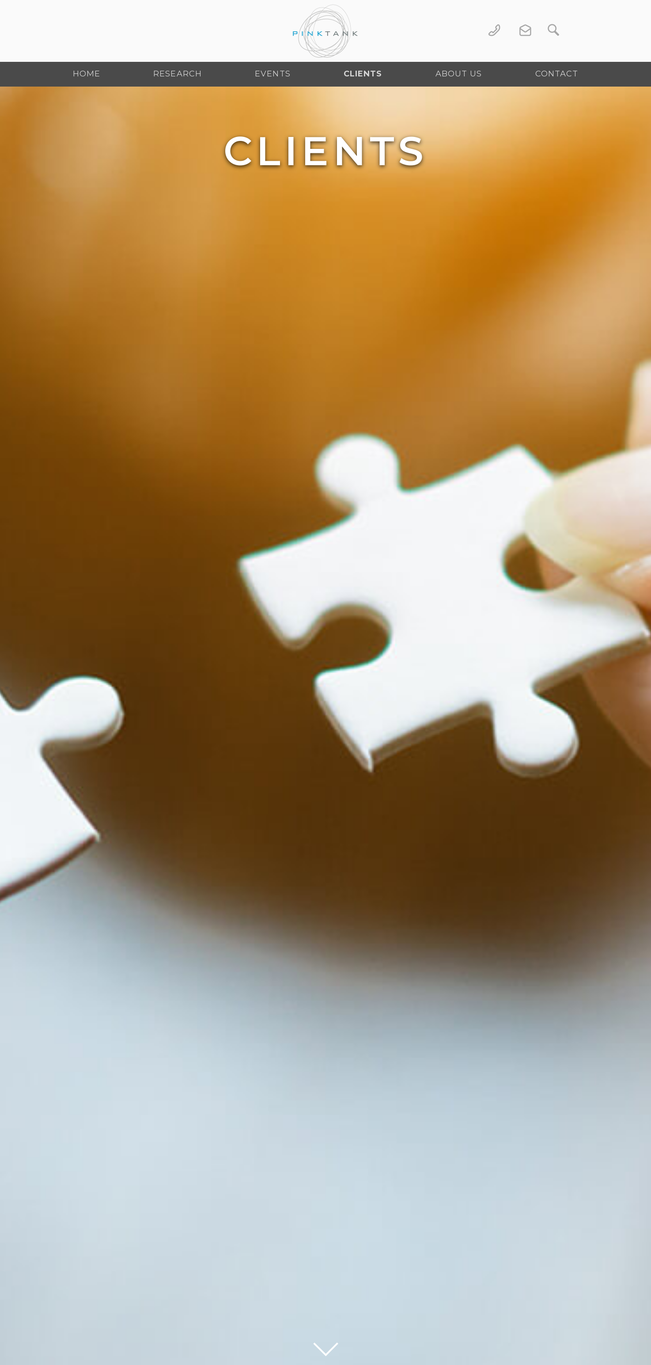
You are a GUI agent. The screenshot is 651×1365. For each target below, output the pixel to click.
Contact (557, 74)
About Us (458, 74)
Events (273, 74)
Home (86, 74)
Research (177, 74)
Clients (363, 74)
